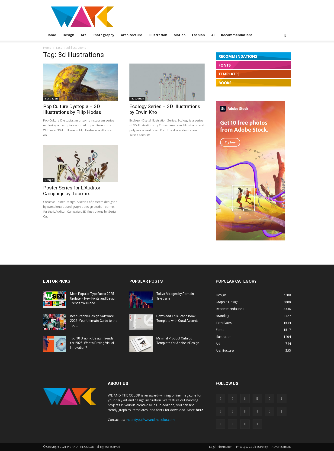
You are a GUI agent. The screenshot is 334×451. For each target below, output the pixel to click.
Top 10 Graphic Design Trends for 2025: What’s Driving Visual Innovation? (92, 342)
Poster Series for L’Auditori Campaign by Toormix (72, 190)
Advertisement (281, 447)
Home (51, 35)
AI (213, 35)
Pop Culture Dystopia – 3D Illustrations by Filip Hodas (72, 109)
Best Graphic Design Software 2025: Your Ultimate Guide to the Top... (93, 320)
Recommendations (237, 35)
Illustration (158, 35)
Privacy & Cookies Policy (252, 447)
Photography (103, 35)
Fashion (198, 35)
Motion (180, 35)
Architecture (131, 35)
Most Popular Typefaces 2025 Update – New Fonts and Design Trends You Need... (93, 298)
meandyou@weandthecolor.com (150, 419)
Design (68, 35)
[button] (285, 35)
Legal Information (220, 447)
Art (83, 35)
